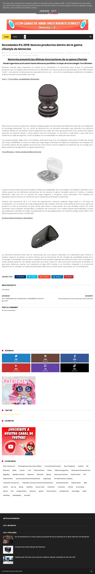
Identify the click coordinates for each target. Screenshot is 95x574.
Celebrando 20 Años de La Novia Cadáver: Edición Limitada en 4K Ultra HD (45, 557)
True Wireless (26, 55)
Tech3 (8, 55)
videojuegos (17, 495)
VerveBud (35, 55)
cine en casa (40, 487)
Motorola (61, 53)
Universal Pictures (62, 483)
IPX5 (49, 53)
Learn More (44, 11)
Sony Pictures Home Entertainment (28, 479)
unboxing (6, 495)
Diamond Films (39, 470)
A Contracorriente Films (53, 466)
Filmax (49, 470)
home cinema (51, 491)
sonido (83, 53)
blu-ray (13, 487)
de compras (80, 487)
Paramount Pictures (61, 474)
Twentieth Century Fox (11, 483)
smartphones (64, 491)
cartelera (29, 487)
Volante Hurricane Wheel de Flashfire (30, 547)
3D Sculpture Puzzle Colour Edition (30, 466)
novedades (69, 53)
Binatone (6, 470)
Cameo (22, 470)
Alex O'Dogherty (69, 466)
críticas (70, 487)
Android (80, 466)
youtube (27, 495)
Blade (14, 470)
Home (6, 37)
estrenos (33, 491)
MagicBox (6, 474)
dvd (12, 491)
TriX (20, 55)
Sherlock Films (8, 479)
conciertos (51, 487)
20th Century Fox (9, 466)
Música (48, 474)
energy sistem (21, 491)
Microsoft (31, 474)
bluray (21, 487)
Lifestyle (54, 53)
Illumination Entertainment (80, 470)
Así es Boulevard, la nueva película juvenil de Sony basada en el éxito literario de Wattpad (52, 537)
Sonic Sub (76, 53)
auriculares (38, 53)
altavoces (24, 53)
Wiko (85, 483)
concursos (61, 487)
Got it (53, 11)
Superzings (47, 479)
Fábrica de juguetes (61, 470)
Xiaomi (5, 487)
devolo (5, 491)
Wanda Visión (76, 483)
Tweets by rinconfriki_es (11, 414)
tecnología (14, 55)
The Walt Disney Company (63, 479)
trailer (84, 491)
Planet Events (75, 474)
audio (31, 53)
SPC (84, 474)
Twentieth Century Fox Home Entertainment (37, 483)
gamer (41, 491)
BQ (87, 466)
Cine (29, 470)
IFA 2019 (45, 53)
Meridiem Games (19, 474)
